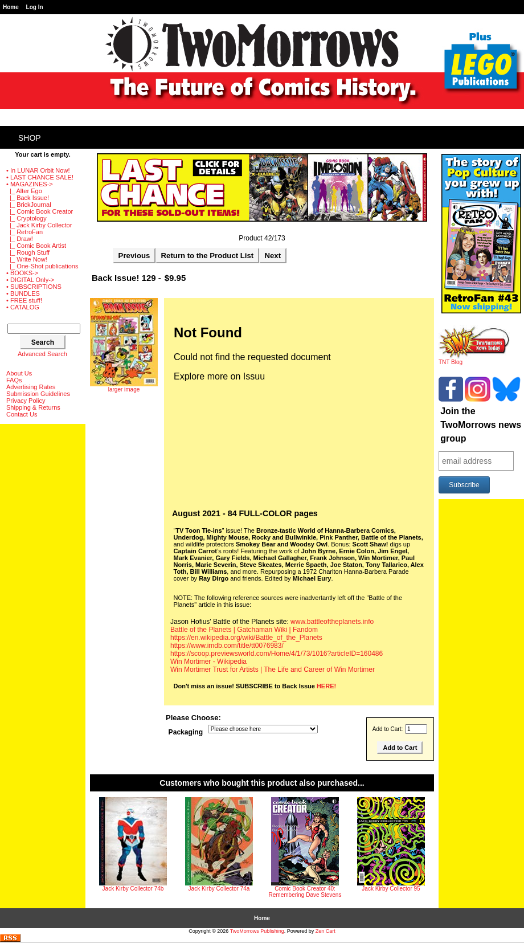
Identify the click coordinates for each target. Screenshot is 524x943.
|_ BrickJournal (28, 204)
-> (29, 184)
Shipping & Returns (33, 407)
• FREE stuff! (24, 300)
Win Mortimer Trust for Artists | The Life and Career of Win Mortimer (272, 669)
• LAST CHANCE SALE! (39, 177)
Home (11, 7)
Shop (29, 137)
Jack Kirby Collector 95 (391, 888)
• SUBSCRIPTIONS (34, 286)
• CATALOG (22, 307)
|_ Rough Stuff (28, 252)
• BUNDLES (23, 293)
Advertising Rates (30, 386)
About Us (19, 373)
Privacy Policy (25, 400)
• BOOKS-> (22, 273)
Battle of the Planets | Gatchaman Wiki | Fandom (244, 630)
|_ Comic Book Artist (36, 245)
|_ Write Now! (26, 259)
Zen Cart (325, 931)
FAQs (14, 380)
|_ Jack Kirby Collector (39, 225)
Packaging (186, 733)
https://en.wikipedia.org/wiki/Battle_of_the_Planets (246, 638)
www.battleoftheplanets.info (332, 622)
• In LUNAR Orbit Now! (37, 170)
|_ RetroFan (24, 231)
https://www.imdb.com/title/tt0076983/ (227, 646)
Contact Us (21, 414)
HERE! (326, 686)
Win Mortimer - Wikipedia (208, 662)
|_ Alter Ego (24, 190)
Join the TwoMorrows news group (480, 424)
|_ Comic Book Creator (39, 211)
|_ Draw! (19, 238)
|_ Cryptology (26, 218)
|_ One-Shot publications (42, 266)
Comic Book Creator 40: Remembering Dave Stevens (305, 891)
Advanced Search (42, 353)
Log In (34, 7)
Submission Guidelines (38, 393)
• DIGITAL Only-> (30, 279)
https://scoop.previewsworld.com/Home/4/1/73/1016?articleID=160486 (276, 654)
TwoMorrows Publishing (257, 931)
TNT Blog (474, 359)
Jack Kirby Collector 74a (219, 888)
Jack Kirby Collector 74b (133, 888)
